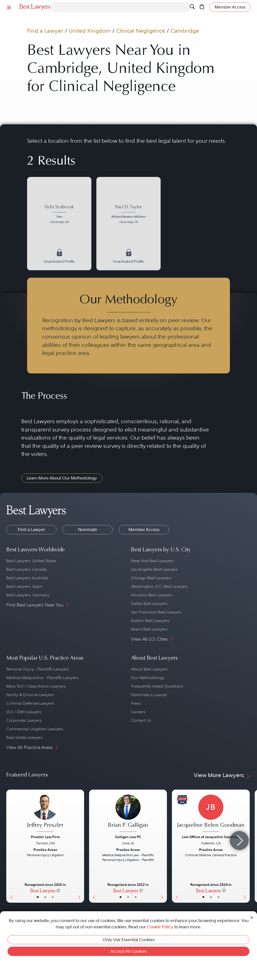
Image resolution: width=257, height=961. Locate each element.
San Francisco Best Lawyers (156, 612)
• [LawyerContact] (52, 897)
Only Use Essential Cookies (129, 939)
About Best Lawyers (149, 669)
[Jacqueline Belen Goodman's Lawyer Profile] (211, 814)
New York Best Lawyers (152, 560)
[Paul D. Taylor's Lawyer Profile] (128, 215)
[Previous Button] (10, 846)
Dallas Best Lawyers (149, 603)
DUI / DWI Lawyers (23, 711)
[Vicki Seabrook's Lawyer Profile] (59, 215)
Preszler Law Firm (45, 837)
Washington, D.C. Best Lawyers (159, 586)
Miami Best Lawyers (149, 629)
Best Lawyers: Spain (24, 586)
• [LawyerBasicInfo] (37, 897)
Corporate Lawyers (24, 720)
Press (136, 703)
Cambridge (185, 31)
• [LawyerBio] (45, 897)
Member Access (143, 529)
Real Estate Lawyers (24, 737)
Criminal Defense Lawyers (30, 703)
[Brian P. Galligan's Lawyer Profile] (128, 814)
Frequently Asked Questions (157, 686)
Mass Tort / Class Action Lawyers (36, 686)
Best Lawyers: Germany (27, 595)
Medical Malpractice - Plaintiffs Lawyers (42, 677)
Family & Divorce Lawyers (30, 694)
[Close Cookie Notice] (251, 917)
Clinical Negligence (140, 31)
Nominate (87, 529)
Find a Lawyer (45, 31)
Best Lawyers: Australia (27, 577)
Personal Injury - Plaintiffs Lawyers (37, 669)
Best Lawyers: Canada (26, 569)
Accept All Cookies (128, 951)
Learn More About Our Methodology (62, 477)
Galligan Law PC (128, 837)
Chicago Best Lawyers (151, 577)
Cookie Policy (160, 926)
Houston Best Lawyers (151, 595)
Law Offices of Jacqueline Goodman (211, 837)
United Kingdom (90, 31)
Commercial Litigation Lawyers (34, 729)
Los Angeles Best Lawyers (154, 569)
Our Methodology (147, 677)
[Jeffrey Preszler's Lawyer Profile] (45, 814)
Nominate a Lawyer (149, 694)
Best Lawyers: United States (31, 560)
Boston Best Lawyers (150, 620)
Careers (138, 711)
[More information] (58, 890)
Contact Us (141, 720)
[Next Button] (80, 846)
